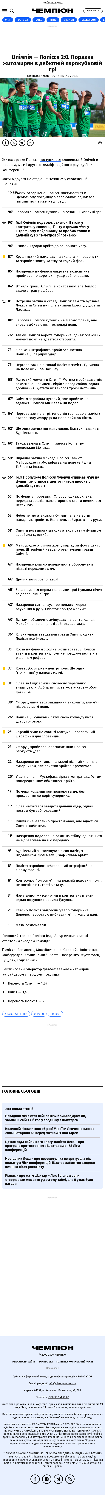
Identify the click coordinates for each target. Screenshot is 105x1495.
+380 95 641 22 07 (58, 1397)
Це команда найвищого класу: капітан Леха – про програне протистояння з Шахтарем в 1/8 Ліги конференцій (44, 1146)
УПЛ (7, 19)
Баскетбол (88, 19)
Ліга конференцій (16, 1014)
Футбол (23, 19)
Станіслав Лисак (38, 76)
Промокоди (52, 1368)
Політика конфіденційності (74, 1361)
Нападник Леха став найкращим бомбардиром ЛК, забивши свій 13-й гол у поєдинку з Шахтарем (45, 1118)
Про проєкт (45, 1361)
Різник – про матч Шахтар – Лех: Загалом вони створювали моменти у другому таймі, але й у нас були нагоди (49, 1180)
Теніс (53, 19)
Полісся (55, 1014)
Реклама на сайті (23, 1361)
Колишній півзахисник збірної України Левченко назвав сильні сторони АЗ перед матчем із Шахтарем (49, 1131)
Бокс (38, 19)
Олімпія (39, 1014)
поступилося (50, 160)
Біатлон (69, 19)
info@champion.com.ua (62, 1383)
